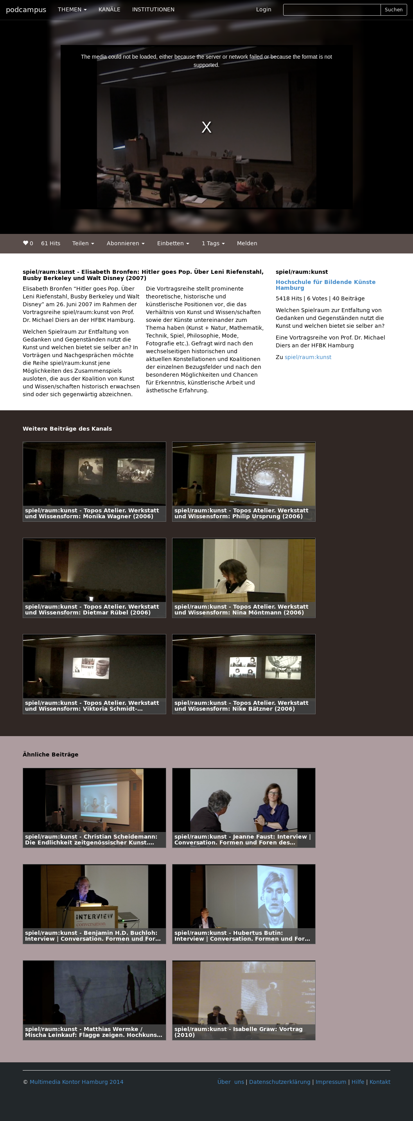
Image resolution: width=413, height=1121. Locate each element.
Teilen (83, 243)
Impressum (331, 1082)
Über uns (230, 1082)
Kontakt (380, 1082)
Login (263, 9)
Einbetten (173, 243)
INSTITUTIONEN (153, 9)
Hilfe (358, 1082)
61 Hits (50, 243)
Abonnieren (126, 243)
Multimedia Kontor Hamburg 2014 (77, 1082)
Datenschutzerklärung (280, 1082)
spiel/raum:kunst (308, 357)
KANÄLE (109, 9)
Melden (247, 243)
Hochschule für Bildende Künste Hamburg (326, 285)
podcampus (26, 9)
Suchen (394, 10)
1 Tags (213, 243)
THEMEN (72, 9)
